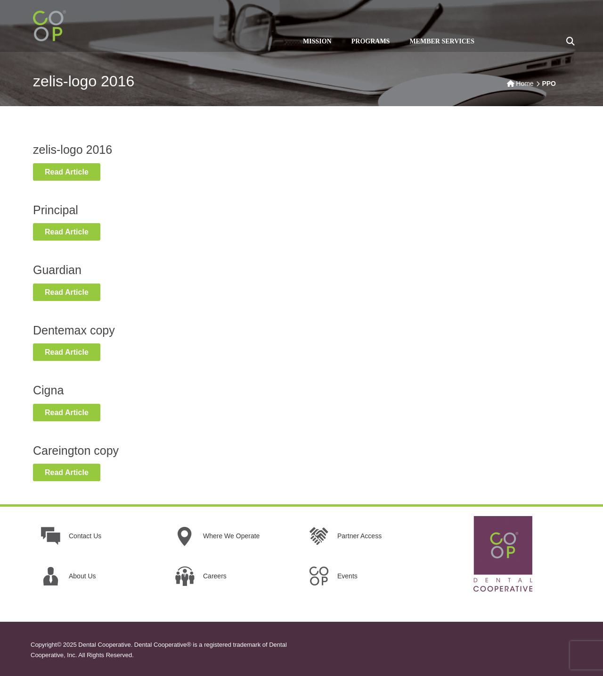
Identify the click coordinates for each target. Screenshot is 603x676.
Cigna (48, 390)
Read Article (72, 171)
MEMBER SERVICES (441, 41)
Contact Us (85, 536)
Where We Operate (231, 536)
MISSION (317, 41)
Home (524, 83)
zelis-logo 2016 (72, 149)
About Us (82, 576)
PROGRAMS (370, 41)
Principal (55, 210)
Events (347, 576)
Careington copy (76, 450)
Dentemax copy (74, 330)
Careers (215, 576)
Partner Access (359, 536)
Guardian (57, 269)
